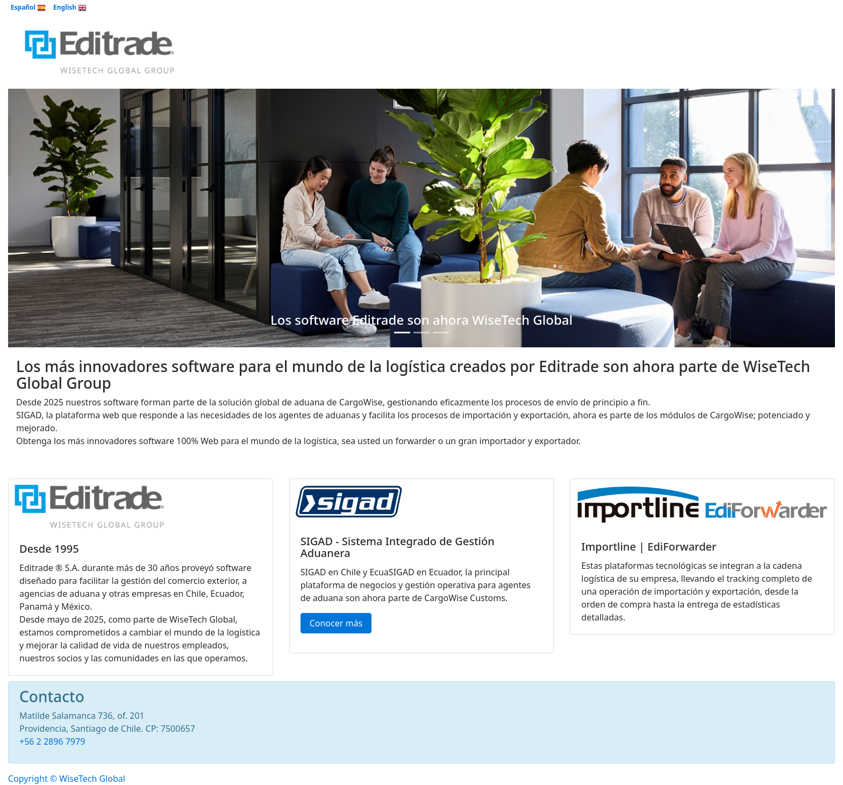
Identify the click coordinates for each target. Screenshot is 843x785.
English (70, 7)
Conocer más (336, 623)
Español (28, 7)
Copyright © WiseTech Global (66, 778)
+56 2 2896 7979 (52, 741)
